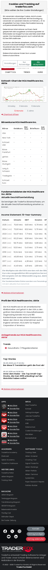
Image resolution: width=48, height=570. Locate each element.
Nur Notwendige (24, 63)
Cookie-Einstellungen (27, 47)
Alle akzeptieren (38, 63)
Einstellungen (10, 63)
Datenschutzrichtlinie (11, 56)
